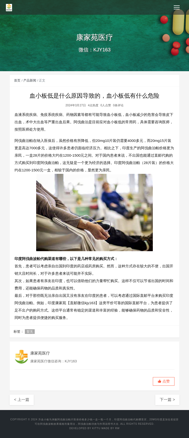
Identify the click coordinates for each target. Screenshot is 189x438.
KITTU (96, 428)
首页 (17, 80)
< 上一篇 (21, 399)
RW (117, 428)
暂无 (30, 331)
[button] (163, 381)
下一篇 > (167, 399)
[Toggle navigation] (176, 7)
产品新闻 (29, 80)
